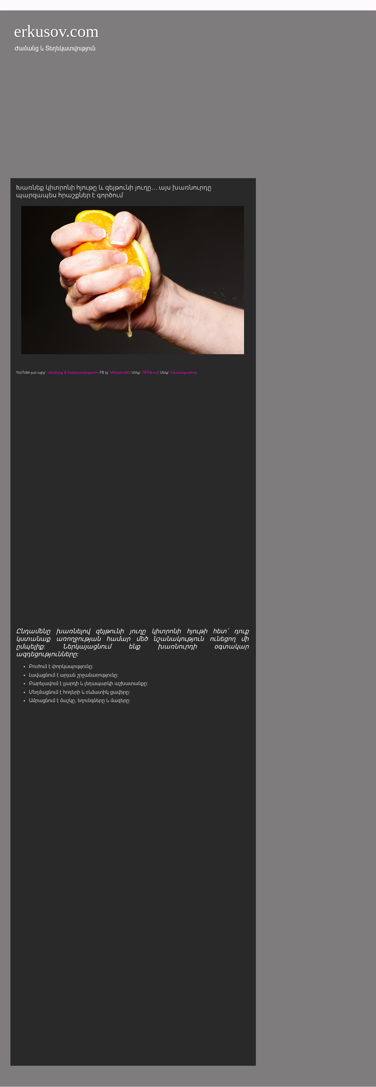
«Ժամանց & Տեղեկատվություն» (72, 372)
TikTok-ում (150, 372)
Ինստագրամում (183, 372)
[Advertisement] (188, 119)
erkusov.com (56, 31)
